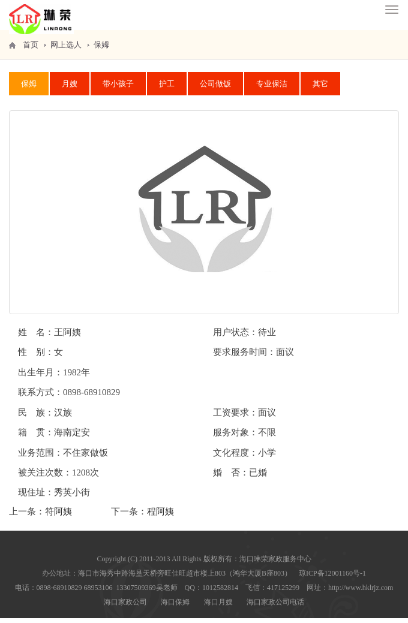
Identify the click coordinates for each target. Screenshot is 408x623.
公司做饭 (215, 88)
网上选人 (66, 49)
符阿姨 (58, 516)
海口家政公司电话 (275, 607)
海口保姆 (175, 607)
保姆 (101, 49)
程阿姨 (160, 516)
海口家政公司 (125, 607)
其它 (320, 88)
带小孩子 (118, 88)
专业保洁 (271, 88)
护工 (167, 88)
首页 (30, 49)
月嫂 (69, 88)
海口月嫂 (218, 607)
